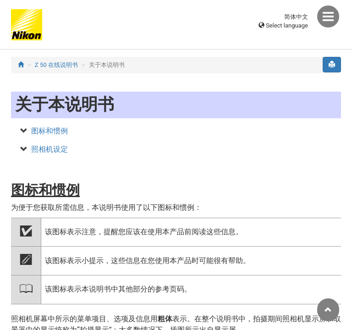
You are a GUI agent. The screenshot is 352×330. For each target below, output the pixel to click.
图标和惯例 (49, 130)
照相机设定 (49, 149)
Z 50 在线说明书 (56, 64)
